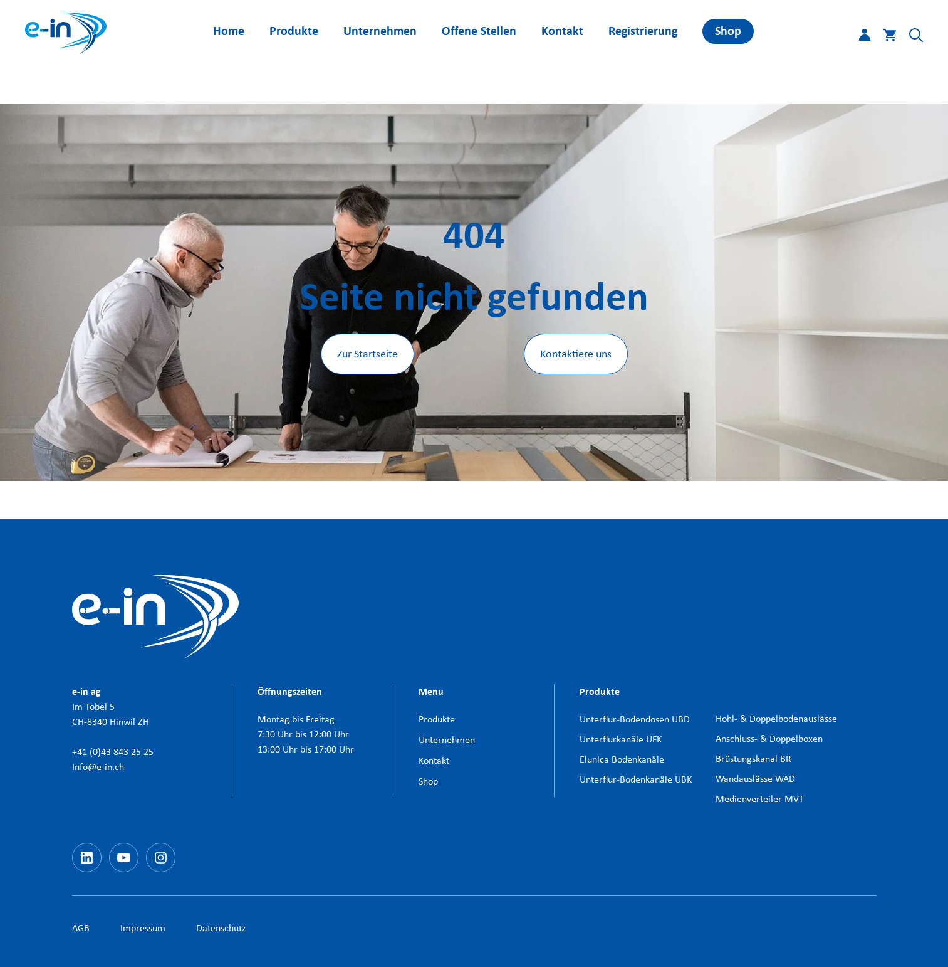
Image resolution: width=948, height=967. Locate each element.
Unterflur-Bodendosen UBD (635, 719)
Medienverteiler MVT (760, 799)
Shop (728, 31)
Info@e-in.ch (98, 767)
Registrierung (642, 31)
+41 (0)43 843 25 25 (113, 752)
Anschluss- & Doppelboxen (769, 738)
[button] (910, 37)
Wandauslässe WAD (755, 779)
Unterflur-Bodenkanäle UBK (636, 779)
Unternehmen (380, 31)
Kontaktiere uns (576, 354)
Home (228, 31)
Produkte (293, 31)
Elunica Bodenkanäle (622, 759)
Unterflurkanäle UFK (621, 739)
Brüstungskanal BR (753, 758)
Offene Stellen (479, 31)
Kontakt (562, 31)
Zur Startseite (367, 354)
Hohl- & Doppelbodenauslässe (776, 718)
